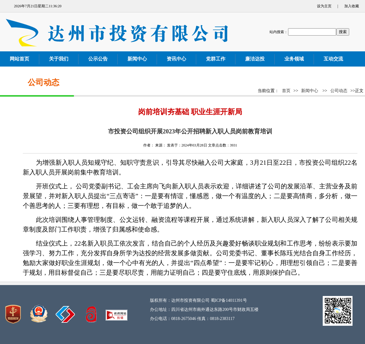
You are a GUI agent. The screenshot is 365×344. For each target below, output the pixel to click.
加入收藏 (351, 6)
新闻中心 (309, 90)
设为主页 (324, 6)
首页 (286, 90)
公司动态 (338, 90)
